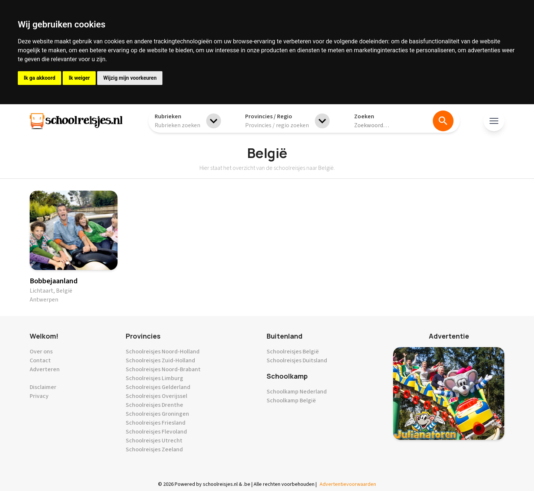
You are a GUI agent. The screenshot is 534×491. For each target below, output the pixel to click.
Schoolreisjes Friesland (155, 423)
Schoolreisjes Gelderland (158, 387)
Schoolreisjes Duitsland (297, 360)
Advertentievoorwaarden (348, 484)
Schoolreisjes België (293, 351)
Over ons (41, 351)
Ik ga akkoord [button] (39, 78)
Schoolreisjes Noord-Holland (163, 351)
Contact (40, 360)
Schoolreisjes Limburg (154, 378)
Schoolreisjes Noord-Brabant (163, 369)
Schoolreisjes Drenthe (154, 405)
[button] (67, 262)
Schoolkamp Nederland (297, 392)
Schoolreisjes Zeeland (154, 449)
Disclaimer (43, 387)
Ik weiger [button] (79, 78)
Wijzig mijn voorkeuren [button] (129, 78)
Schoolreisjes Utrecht (154, 440)
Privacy (39, 396)
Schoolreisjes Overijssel (156, 396)
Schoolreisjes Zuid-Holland (160, 360)
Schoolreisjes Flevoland (156, 432)
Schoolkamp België (291, 400)
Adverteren (45, 369)
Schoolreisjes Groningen (157, 414)
